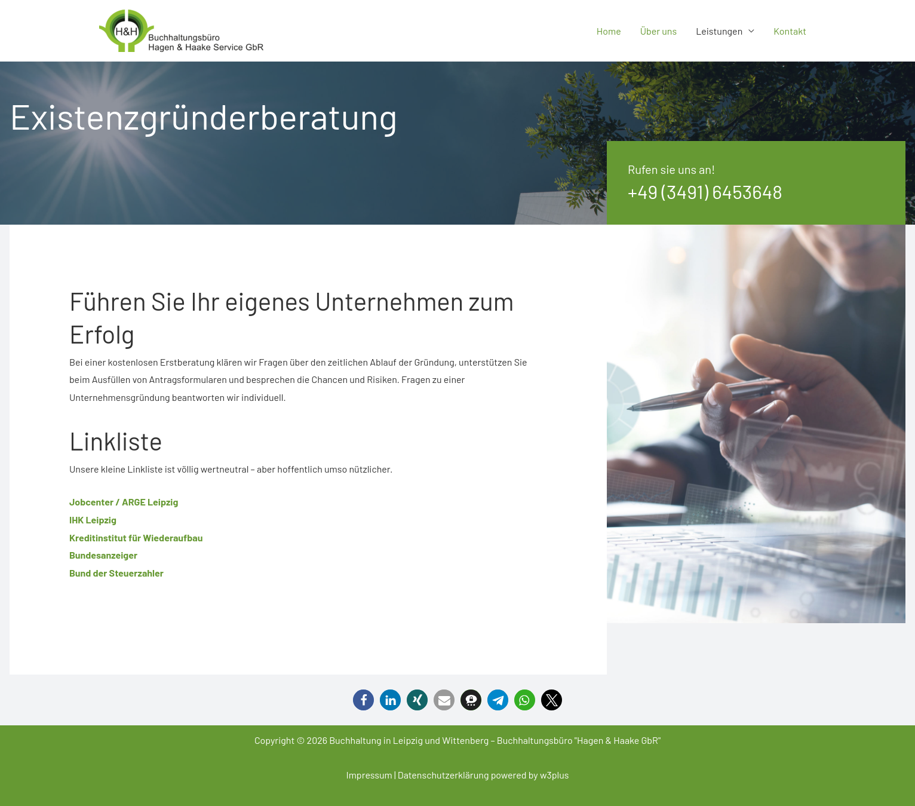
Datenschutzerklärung (443, 774)
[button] (363, 699)
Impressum (369, 774)
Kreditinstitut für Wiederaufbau (136, 537)
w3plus (554, 774)
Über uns (658, 30)
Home (609, 30)
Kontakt (789, 30)
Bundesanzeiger (103, 554)
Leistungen (719, 30)
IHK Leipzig (92, 519)
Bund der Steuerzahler (116, 572)
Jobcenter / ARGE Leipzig (123, 501)
